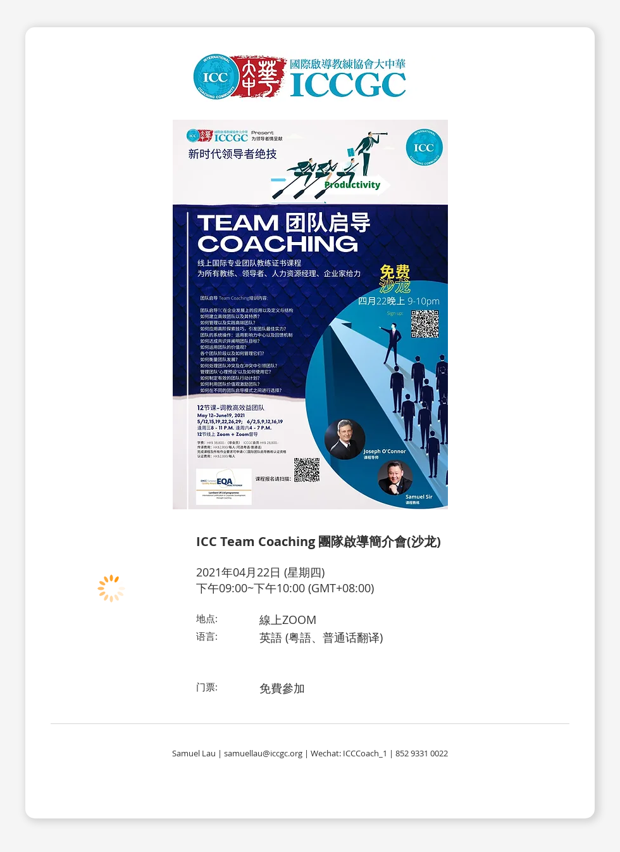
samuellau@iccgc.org (263, 753)
